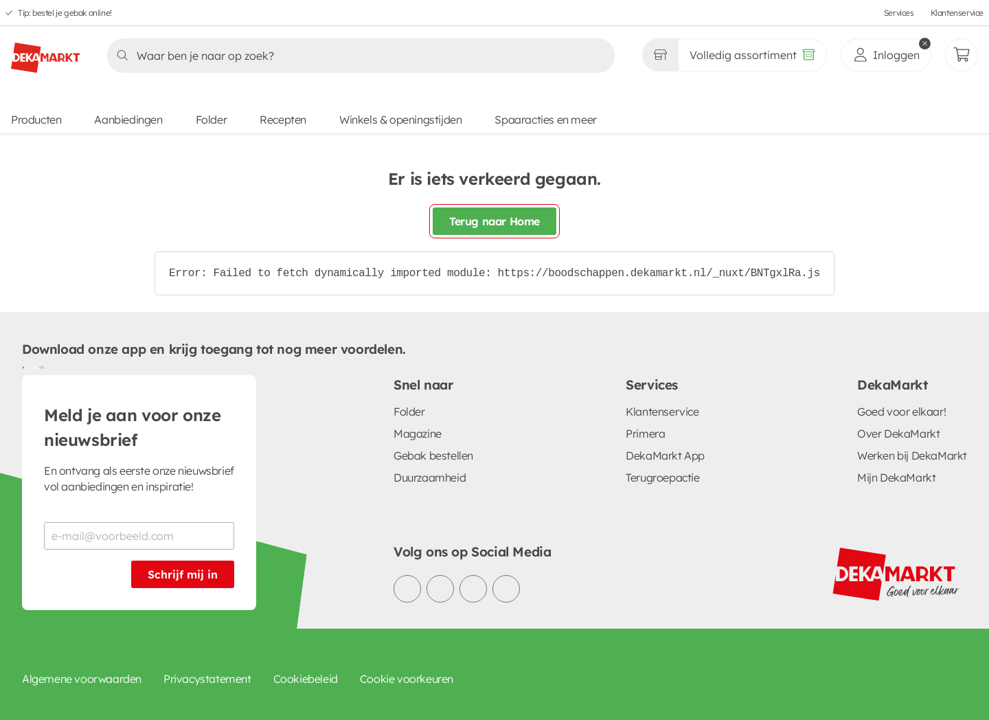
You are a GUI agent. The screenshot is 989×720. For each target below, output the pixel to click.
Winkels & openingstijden (400, 119)
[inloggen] (886, 54)
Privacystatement (207, 679)
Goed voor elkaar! (901, 411)
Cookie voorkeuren (406, 679)
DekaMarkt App (665, 455)
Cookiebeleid (305, 679)
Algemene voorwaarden (81, 679)
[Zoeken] (356, 55)
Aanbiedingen (128, 119)
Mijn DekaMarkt (896, 477)
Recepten (283, 119)
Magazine (418, 433)
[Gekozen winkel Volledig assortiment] (660, 54)
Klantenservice (957, 13)
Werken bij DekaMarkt (912, 455)
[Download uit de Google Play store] (27, 367)
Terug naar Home (494, 221)
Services (899, 13)
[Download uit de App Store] (38, 367)
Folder (211, 119)
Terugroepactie (662, 477)
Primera (645, 433)
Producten (36, 119)
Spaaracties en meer (545, 119)
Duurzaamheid (430, 477)
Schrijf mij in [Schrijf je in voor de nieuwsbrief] (183, 574)
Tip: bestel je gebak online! (65, 13)
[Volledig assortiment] (752, 54)
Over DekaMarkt (898, 433)
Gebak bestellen (433, 455)
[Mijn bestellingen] (961, 54)
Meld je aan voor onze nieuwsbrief (132, 427)
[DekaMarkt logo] (45, 52)
